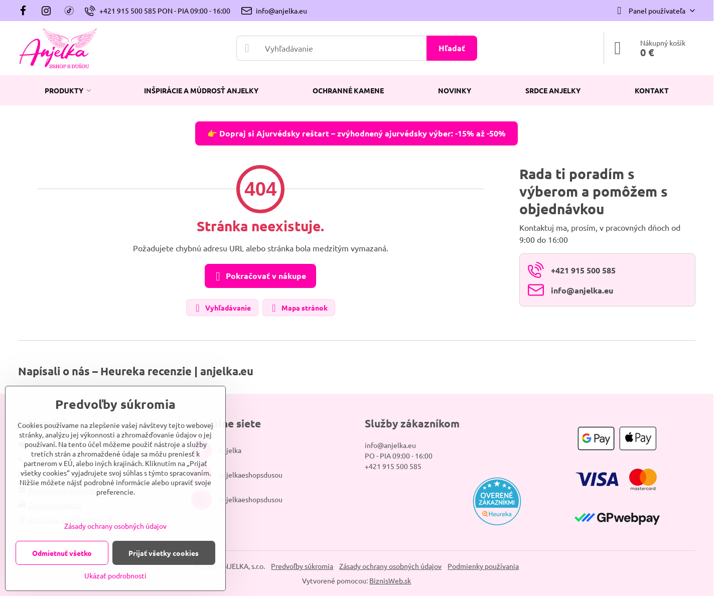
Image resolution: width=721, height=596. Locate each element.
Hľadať (452, 48)
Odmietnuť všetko (62, 552)
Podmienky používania (483, 565)
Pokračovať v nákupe (259, 276)
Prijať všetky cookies (163, 552)
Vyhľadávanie (222, 308)
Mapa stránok (298, 308)
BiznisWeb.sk (390, 580)
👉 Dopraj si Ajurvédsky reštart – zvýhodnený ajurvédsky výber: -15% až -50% (356, 133)
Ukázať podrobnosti (115, 575)
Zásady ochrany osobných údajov (390, 565)
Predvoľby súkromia (302, 565)
